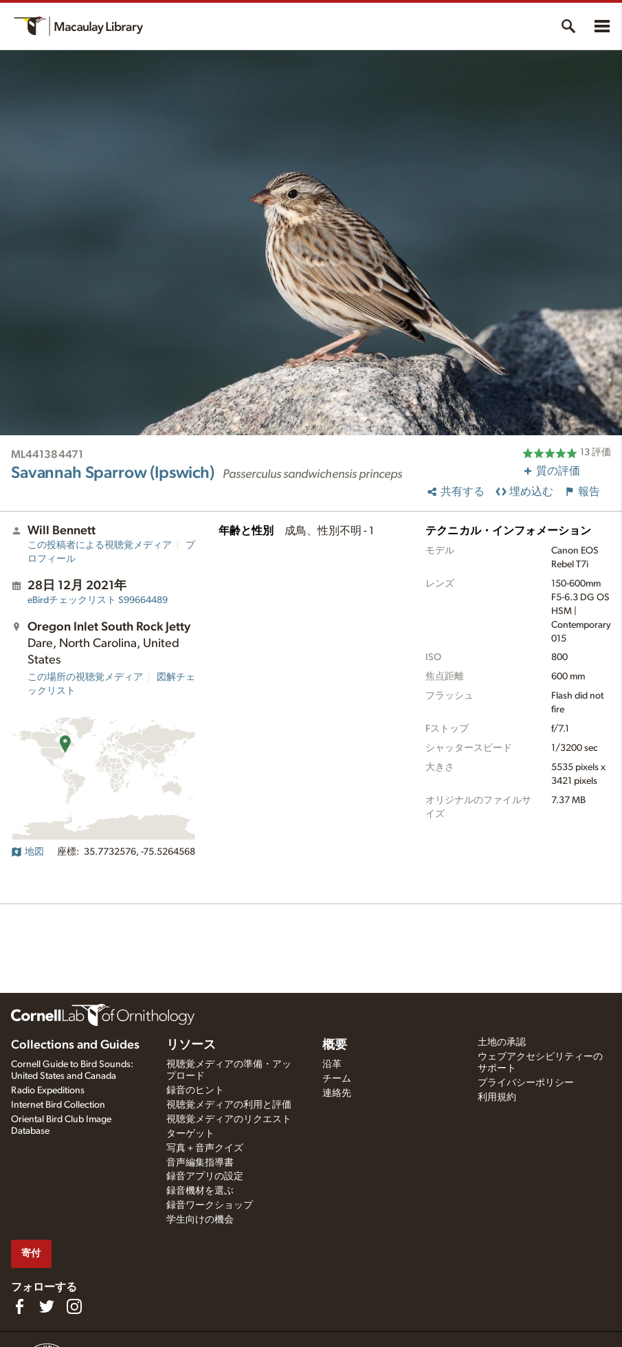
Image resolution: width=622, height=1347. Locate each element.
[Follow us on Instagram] (74, 1306)
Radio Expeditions (48, 1090)
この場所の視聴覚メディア (85, 677)
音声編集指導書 (200, 1163)
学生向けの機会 (200, 1220)
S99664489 (97, 600)
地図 (27, 852)
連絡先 (336, 1093)
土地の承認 (502, 1042)
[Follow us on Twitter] (46, 1306)
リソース (191, 1045)
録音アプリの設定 (204, 1176)
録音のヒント (195, 1090)
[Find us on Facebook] (19, 1306)
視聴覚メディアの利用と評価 (228, 1105)
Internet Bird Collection (58, 1105)
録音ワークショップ (209, 1205)
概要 (334, 1045)
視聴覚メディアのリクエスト (228, 1119)
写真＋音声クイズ (204, 1148)
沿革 (332, 1064)
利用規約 (497, 1097)
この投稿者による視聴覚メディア (99, 545)
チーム (336, 1079)
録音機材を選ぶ (200, 1191)
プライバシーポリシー (526, 1083)
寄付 (31, 1253)
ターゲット (190, 1134)
